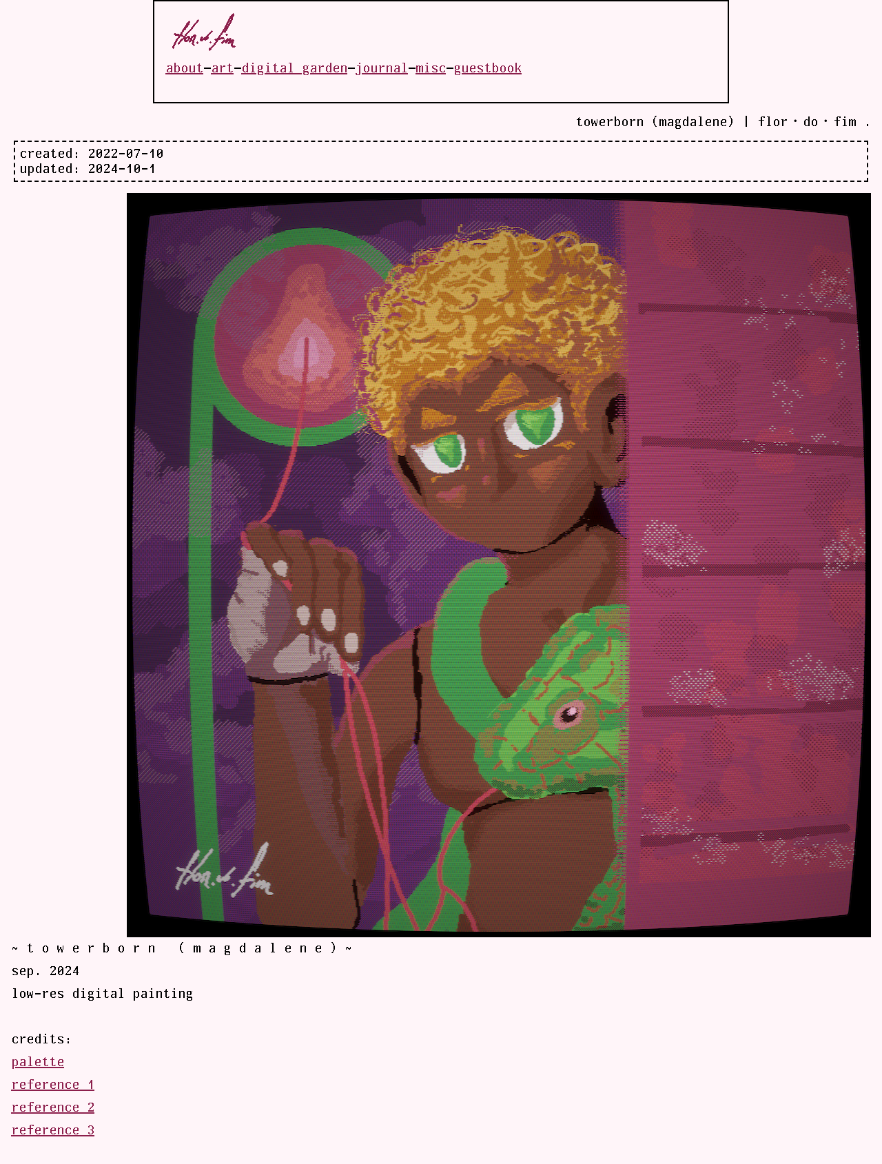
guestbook (487, 68)
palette (37, 1062)
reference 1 (52, 1084)
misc (431, 68)
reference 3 (52, 1130)
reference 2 (52, 1107)
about (184, 68)
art (222, 68)
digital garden (294, 68)
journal (381, 68)
